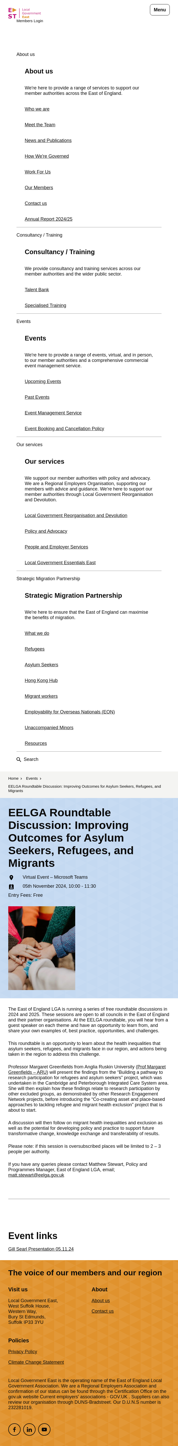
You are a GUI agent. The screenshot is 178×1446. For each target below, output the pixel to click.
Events (23, 321)
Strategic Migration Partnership (48, 578)
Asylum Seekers (41, 664)
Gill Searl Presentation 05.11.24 (41, 1249)
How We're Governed (47, 156)
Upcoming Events (43, 381)
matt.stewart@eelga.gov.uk (36, 1175)
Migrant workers (41, 696)
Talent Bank (37, 289)
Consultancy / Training (39, 235)
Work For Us (38, 171)
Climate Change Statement (36, 1362)
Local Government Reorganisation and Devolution (76, 515)
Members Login (29, 21)
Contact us (36, 203)
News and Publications (48, 140)
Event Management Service (53, 412)
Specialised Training (45, 305)
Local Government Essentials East (60, 562)
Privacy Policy (22, 1351)
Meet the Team (40, 124)
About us (25, 54)
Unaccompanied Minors (49, 727)
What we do (37, 633)
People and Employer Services (56, 547)
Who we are (37, 109)
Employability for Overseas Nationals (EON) (70, 711)
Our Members (39, 187)
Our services (29, 444)
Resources (36, 743)
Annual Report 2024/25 (48, 219)
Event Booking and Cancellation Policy (64, 428)
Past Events (37, 397)
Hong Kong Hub (41, 680)
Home (13, 778)
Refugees (35, 649)
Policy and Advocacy (46, 531)
